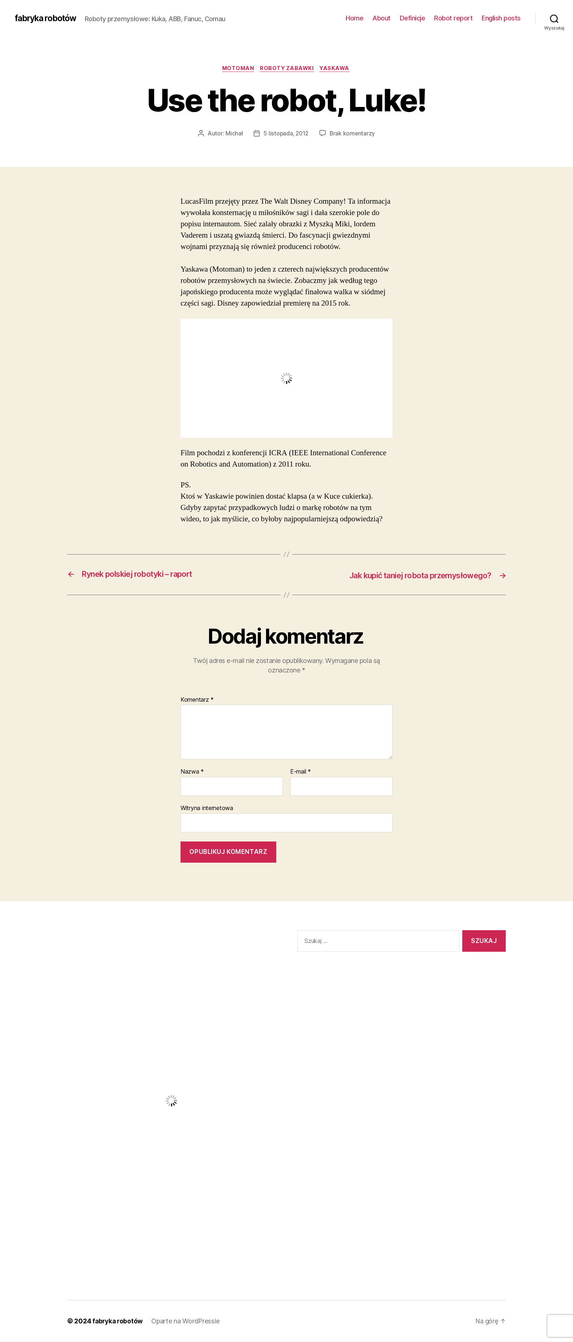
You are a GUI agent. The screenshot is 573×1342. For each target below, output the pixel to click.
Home (354, 18)
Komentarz (197, 700)
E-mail (300, 772)
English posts (501, 18)
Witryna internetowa (207, 808)
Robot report (453, 18)
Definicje (412, 18)
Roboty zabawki (287, 69)
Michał (233, 134)
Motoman (236, 69)
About (381, 18)
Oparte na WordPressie (187, 1321)
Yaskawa (337, 69)
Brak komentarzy (353, 134)
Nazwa (192, 772)
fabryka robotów (48, 18)
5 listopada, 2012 (285, 134)
